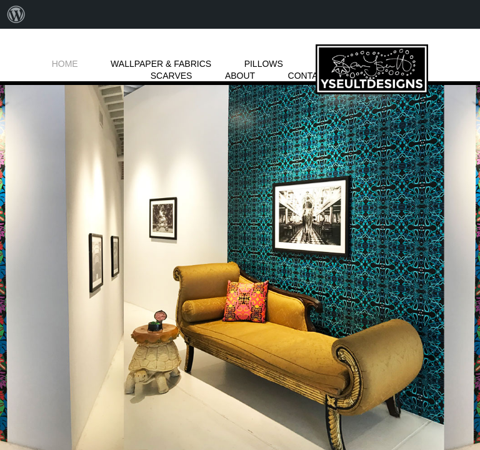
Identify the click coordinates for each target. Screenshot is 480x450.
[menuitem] (16, 14)
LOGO (372, 69)
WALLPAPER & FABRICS (161, 64)
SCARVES (171, 76)
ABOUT (240, 76)
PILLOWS (263, 64)
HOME (65, 64)
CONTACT (309, 76)
